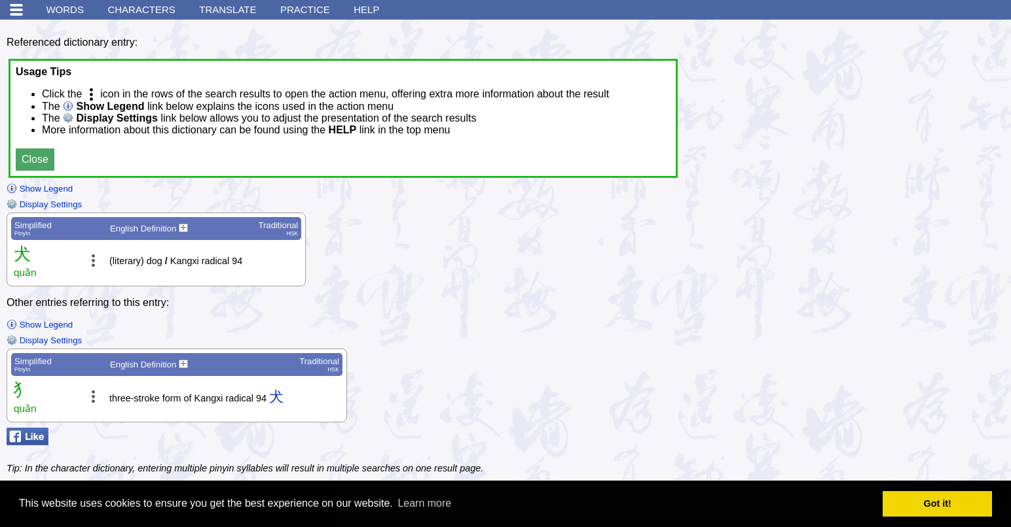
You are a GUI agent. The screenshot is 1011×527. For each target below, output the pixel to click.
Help (366, 9)
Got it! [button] (937, 503)
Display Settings (44, 204)
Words (65, 9)
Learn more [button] (424, 503)
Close (35, 159)
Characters (141, 9)
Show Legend (40, 189)
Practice (305, 9)
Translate (227, 9)
